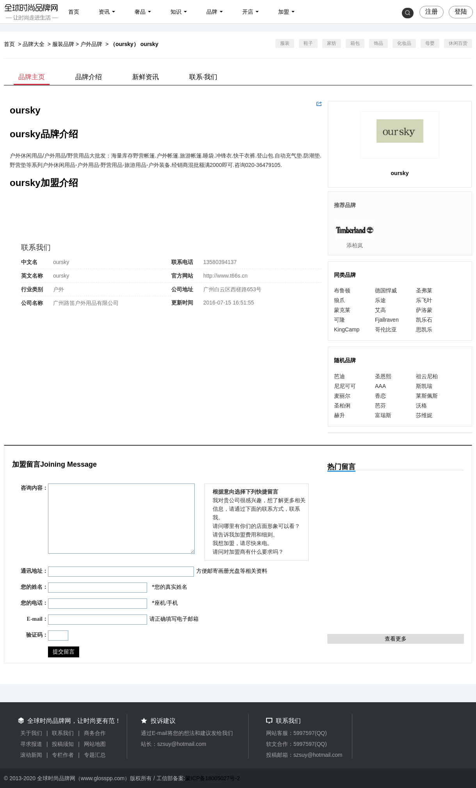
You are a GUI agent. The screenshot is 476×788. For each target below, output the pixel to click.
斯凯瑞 (424, 386)
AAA (380, 386)
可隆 (339, 320)
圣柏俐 (342, 405)
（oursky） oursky (134, 44)
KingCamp (346, 329)
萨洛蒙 (424, 310)
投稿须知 (63, 744)
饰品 (378, 43)
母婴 (430, 43)
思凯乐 (424, 329)
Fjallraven (387, 320)
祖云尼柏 (427, 376)
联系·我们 (203, 77)
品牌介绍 (88, 77)
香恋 (380, 396)
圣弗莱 (424, 290)
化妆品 (404, 43)
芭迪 (339, 376)
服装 (285, 43)
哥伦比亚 (386, 329)
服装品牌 (63, 44)
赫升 (339, 415)
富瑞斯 (383, 415)
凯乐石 (424, 320)
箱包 (355, 43)
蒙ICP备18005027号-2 (212, 778)
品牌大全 (33, 44)
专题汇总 (95, 755)
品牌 (211, 12)
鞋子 (308, 43)
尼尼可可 (345, 386)
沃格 (421, 405)
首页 (73, 12)
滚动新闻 (31, 755)
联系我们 (63, 733)
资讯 (104, 12)
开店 (247, 12)
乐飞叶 (424, 300)
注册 (431, 11)
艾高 (380, 310)
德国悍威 (386, 290)
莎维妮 (424, 415)
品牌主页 (31, 77)
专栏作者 (63, 755)
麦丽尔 (342, 396)
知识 (176, 12)
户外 (58, 289)
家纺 (331, 43)
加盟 (283, 12)
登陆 (461, 11)
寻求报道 (31, 744)
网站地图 (95, 744)
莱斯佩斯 (427, 396)
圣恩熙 (383, 376)
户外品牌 (91, 44)
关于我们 (31, 733)
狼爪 (339, 300)
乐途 (380, 300)
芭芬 (380, 405)
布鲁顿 (342, 290)
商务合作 (95, 733)
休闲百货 (458, 43)
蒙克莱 (342, 310)
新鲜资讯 (145, 77)
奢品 (140, 12)
